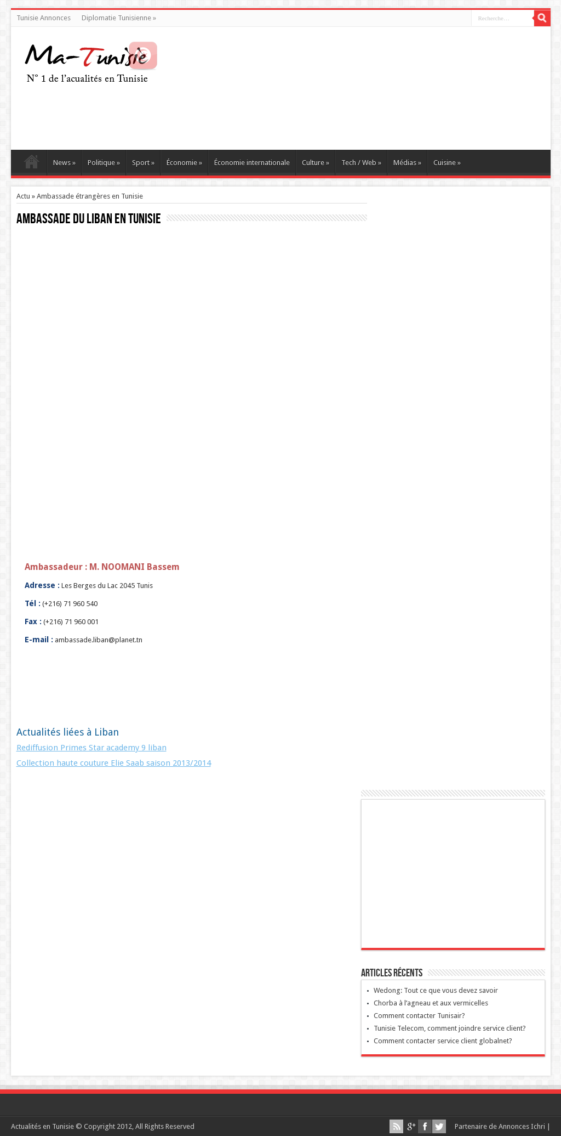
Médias (407, 163)
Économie (184, 163)
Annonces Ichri (522, 1126)
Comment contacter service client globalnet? (443, 1041)
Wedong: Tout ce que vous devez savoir (436, 990)
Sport (143, 163)
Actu (23, 196)
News (64, 163)
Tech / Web (361, 163)
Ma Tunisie (31, 164)
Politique (104, 163)
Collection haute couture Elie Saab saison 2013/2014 (113, 763)
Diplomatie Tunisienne (119, 18)
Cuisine (447, 163)
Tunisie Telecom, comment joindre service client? (450, 1028)
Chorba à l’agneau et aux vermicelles (431, 1003)
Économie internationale (252, 163)
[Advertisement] (343, 117)
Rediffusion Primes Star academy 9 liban (91, 748)
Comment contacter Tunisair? (419, 1015)
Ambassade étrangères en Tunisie (90, 196)
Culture (315, 163)
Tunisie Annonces (43, 18)
